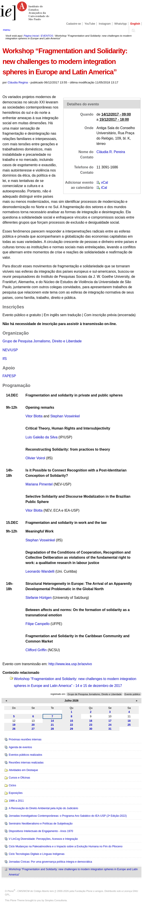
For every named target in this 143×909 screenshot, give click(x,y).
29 (71, 728)
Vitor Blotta (34, 416)
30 (90, 728)
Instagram (105, 23)
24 (109, 724)
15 (71, 720)
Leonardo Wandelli (40, 571)
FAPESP (9, 376)
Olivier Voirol (35, 458)
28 (52, 728)
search (133, 30)
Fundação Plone (84, 891)
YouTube (90, 23)
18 (129, 720)
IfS (4, 359)
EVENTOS (47, 35)
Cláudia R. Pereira (111, 152)
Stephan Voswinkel (65, 416)
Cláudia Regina (18, 82)
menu (6, 30)
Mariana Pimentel (39, 484)
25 (129, 724)
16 (90, 720)
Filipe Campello (38, 624)
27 (33, 728)
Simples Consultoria (56, 900)
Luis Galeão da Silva (42, 437)
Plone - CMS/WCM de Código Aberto (28, 891)
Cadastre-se (73, 23)
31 (109, 728)
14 (52, 720)
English (135, 23)
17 (109, 720)
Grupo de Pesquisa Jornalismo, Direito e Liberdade (42, 341)
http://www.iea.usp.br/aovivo (70, 664)
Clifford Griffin (36, 650)
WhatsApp (120, 23)
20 (33, 724)
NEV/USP (10, 350)
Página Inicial (31, 35)
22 (71, 724)
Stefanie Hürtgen (39, 597)
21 (52, 724)
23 (90, 724)
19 (14, 724)
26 (14, 728)
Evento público (132, 694)
